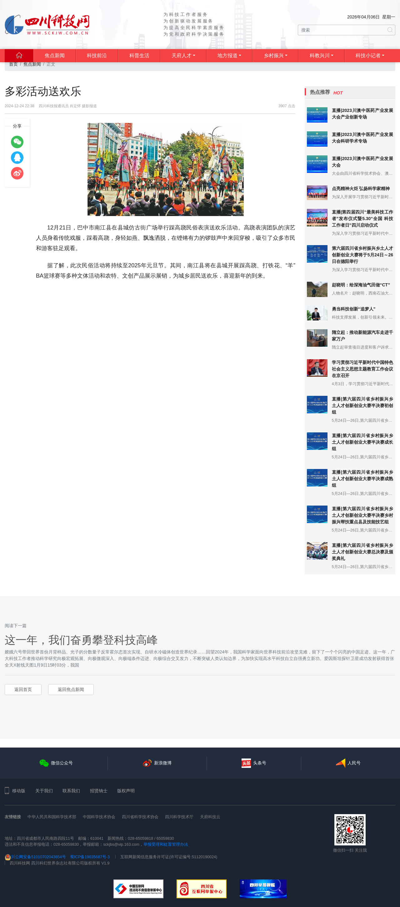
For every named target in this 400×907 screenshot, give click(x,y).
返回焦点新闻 (71, 689)
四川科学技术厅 (179, 817)
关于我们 (44, 790)
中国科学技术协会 (99, 817)
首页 (13, 64)
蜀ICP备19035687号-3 (90, 857)
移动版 (15, 791)
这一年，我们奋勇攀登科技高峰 (81, 640)
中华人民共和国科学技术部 (52, 817)
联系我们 (71, 790)
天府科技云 (210, 817)
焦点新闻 (55, 55)
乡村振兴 (274, 55)
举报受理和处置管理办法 (165, 844)
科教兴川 (320, 55)
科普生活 (139, 55)
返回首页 (23, 689)
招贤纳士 (99, 790)
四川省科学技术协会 (140, 817)
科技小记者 (368, 55)
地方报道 (228, 55)
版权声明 (126, 790)
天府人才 (182, 55)
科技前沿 (97, 55)
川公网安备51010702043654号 (35, 857)
